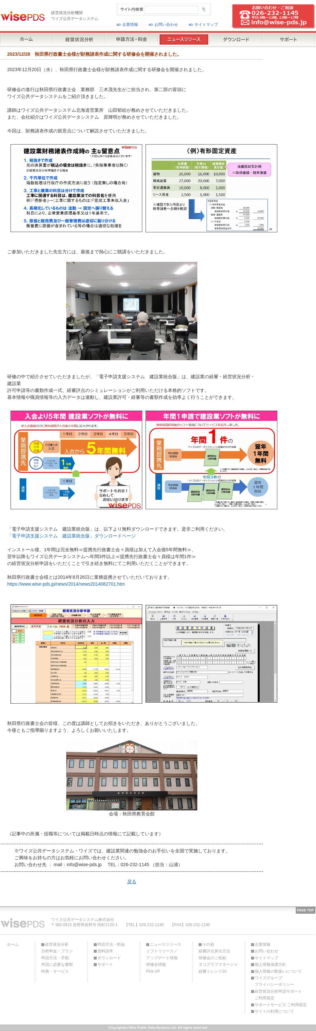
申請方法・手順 (55, 958)
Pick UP (153, 971)
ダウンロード (109, 958)
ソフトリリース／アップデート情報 (162, 954)
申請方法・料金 (111, 944)
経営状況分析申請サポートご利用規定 (278, 994)
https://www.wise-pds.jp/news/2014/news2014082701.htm (66, 584)
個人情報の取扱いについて (278, 971)
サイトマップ (206, 24)
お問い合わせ (166, 24)
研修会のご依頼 (212, 958)
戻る (131, 881)
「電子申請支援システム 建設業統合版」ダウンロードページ (71, 535)
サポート (105, 964)
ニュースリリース (165, 944)
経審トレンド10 (213, 971)
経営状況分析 (57, 944)
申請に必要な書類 (57, 964)
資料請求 (105, 951)
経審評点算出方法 (214, 951)
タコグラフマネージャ (218, 964)
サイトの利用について (274, 1011)
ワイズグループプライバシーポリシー (274, 981)
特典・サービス (55, 971)
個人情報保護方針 (270, 964)
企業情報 (130, 24)
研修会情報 (156, 964)
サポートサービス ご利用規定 (281, 1004)
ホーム (13, 944)
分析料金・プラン (57, 951)
